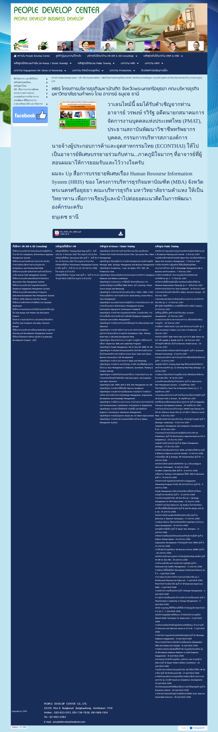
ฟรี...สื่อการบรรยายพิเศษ (89, 78)
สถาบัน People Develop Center (64, 78)
